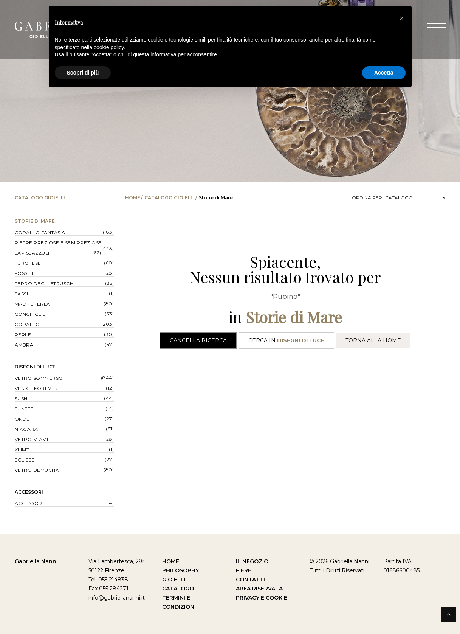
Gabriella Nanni (36, 561)
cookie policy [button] (109, 47)
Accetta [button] (383, 73)
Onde (22, 419)
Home (132, 197)
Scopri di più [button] (83, 73)
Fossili (24, 273)
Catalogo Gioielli (169, 197)
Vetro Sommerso (39, 378)
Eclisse (25, 460)
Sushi (22, 398)
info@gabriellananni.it (116, 597)
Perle (23, 334)
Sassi (21, 294)
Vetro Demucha (37, 470)
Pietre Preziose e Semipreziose (58, 243)
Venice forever (36, 388)
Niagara (26, 429)
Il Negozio (252, 561)
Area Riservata (259, 588)
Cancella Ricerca (198, 340)
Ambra (24, 345)
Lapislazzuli (32, 253)
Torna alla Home (373, 340)
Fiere (243, 570)
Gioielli (174, 579)
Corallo (27, 324)
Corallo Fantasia (40, 232)
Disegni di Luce (35, 367)
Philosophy (180, 570)
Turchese (28, 263)
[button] (402, 18)
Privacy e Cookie (261, 597)
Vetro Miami (31, 439)
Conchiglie (30, 314)
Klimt (22, 449)
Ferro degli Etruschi (45, 283)
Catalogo (178, 588)
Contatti (250, 579)
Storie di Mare (35, 221)
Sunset (24, 409)
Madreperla (32, 304)
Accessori (29, 492)
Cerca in (286, 340)
